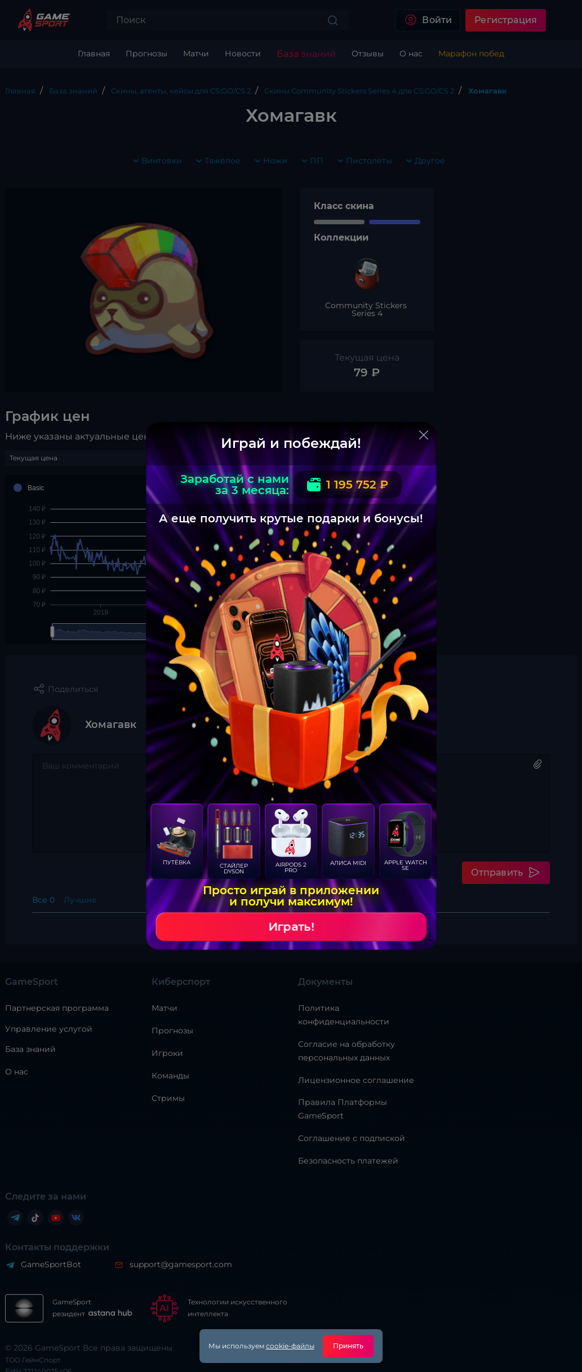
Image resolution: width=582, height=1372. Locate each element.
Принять (348, 1346)
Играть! (291, 927)
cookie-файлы (290, 1346)
